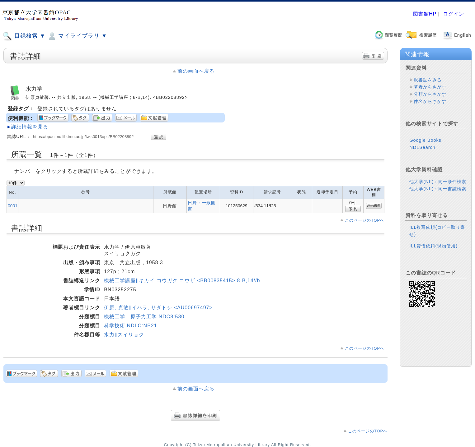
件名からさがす (430, 101)
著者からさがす (430, 87)
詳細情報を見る (29, 126)
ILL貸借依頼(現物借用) (433, 245)
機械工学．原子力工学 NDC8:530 (144, 316)
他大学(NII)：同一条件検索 (437, 181)
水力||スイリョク (124, 334)
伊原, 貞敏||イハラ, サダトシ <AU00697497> (158, 307)
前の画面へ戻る (195, 71)
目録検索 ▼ (23, 36)
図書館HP (424, 13)
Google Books (425, 140)
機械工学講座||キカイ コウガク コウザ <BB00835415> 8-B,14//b (182, 280)
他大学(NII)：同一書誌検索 (437, 188)
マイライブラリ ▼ (77, 36)
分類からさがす (430, 94)
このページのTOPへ (364, 220)
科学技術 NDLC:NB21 (130, 325)
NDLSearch (422, 147)
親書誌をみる (428, 79)
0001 (12, 205)
